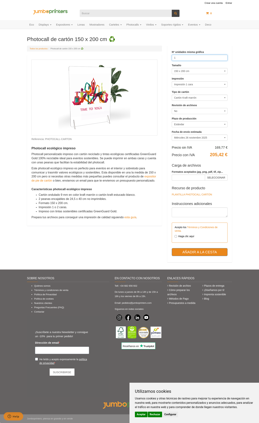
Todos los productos (39, 48)
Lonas (81, 24)
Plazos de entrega (214, 285)
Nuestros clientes (43, 303)
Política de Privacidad (45, 294)
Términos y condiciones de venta (51, 290)
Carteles (115, 24)
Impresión (178, 78)
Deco (208, 24)
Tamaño (176, 65)
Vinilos (151, 24)
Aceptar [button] (141, 414)
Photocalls (133, 24)
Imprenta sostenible (215, 294)
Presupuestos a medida (182, 303)
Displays (45, 24)
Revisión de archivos (184, 105)
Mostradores (96, 24)
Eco (31, 24)
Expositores (64, 24)
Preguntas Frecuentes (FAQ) (49, 307)
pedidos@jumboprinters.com (137, 303)
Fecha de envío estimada (187, 131)
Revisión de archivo (180, 285)
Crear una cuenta (214, 3)
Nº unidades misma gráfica (188, 52)
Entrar (229, 3)
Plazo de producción (184, 118)
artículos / (219, 13)
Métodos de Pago (179, 298)
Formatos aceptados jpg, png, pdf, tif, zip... (197, 171)
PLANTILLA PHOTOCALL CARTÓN (192, 194)
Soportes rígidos (172, 24)
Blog (206, 298)
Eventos (194, 24)
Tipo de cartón (180, 92)
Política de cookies (44, 298)
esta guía (130, 217)
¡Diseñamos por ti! (214, 290)
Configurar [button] (170, 414)
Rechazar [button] (155, 414)
